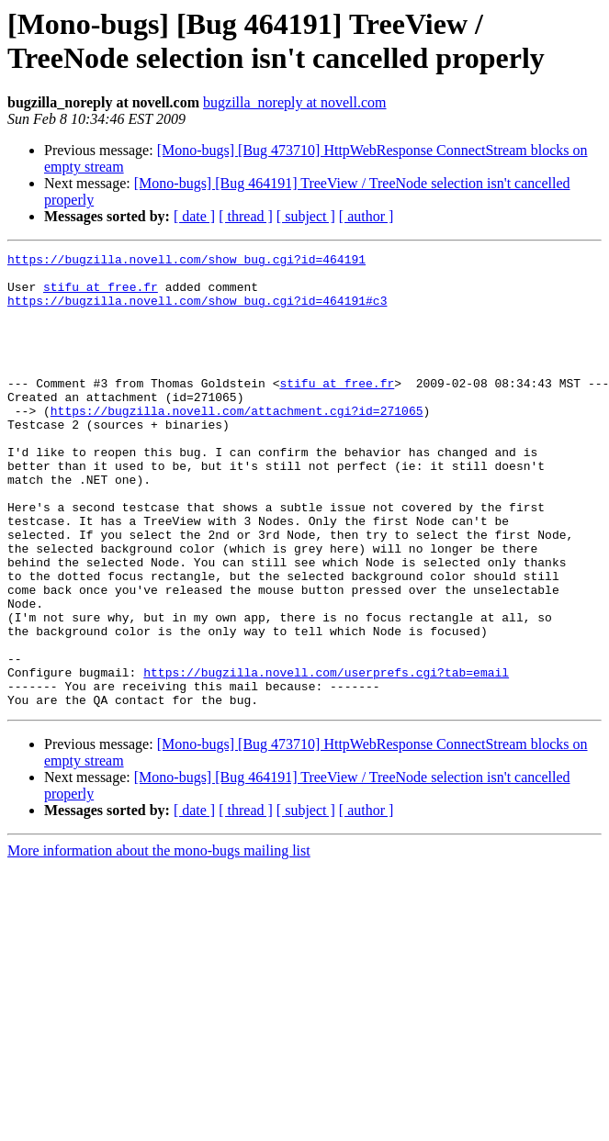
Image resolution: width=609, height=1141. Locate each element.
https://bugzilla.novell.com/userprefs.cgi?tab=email (326, 757)
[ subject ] (305, 216)
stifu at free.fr (100, 294)
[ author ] (366, 216)
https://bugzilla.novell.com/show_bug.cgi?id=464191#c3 (197, 311)
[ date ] (194, 216)
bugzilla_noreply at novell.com (295, 102)
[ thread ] (246, 216)
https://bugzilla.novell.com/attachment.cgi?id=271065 (237, 443)
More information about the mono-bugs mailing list (158, 941)
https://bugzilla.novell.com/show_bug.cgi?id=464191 (186, 261)
